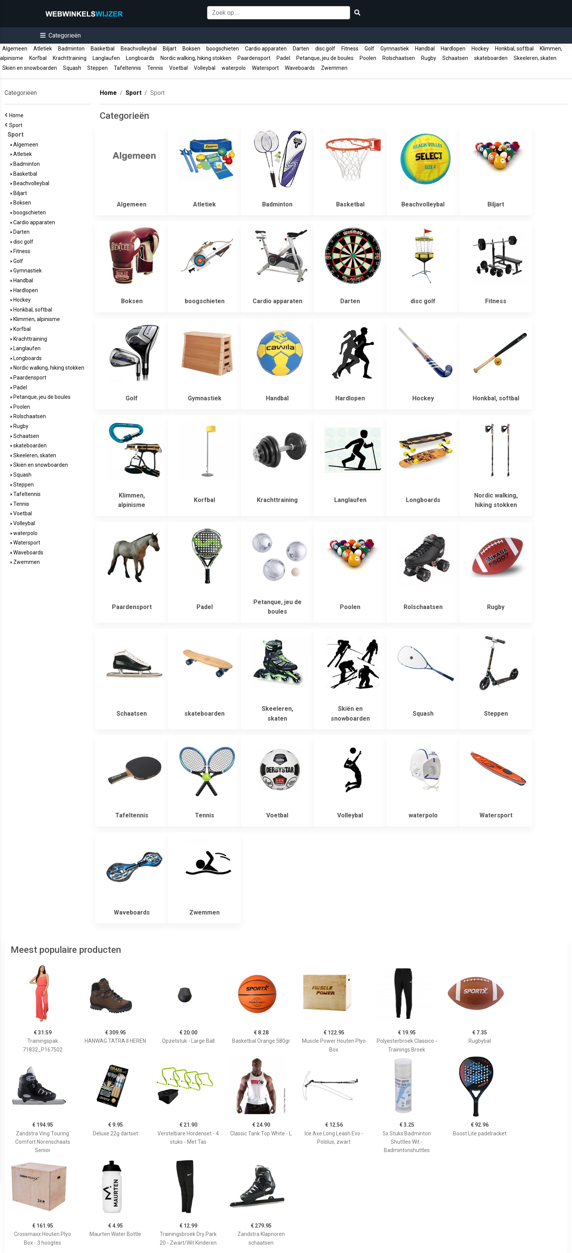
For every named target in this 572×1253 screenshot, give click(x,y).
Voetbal (178, 68)
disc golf (325, 49)
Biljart (169, 49)
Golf (369, 49)
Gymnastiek (394, 49)
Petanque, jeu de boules (325, 58)
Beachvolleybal (138, 49)
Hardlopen (453, 49)
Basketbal (102, 49)
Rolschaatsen (398, 58)
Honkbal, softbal (514, 49)
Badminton (71, 49)
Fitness (350, 49)
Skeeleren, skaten (535, 58)
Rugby (428, 58)
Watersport (265, 68)
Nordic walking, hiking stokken (196, 58)
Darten (301, 49)
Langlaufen (106, 58)
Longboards (140, 58)
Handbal (425, 49)
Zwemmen (334, 68)
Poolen (368, 58)
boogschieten (222, 49)
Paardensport (254, 58)
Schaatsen (455, 58)
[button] (60, 35)
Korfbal (38, 58)
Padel (283, 58)
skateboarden (491, 58)
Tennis (155, 68)
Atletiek (42, 49)
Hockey (480, 49)
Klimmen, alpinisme (35, 319)
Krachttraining (69, 58)
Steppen (97, 68)
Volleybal (205, 68)
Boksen (191, 49)
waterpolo (233, 68)
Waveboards (300, 68)
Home (17, 115)
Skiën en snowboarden (29, 68)
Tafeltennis (127, 68)
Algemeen (15, 49)
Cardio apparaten (266, 49)
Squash (72, 68)
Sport (17, 125)
